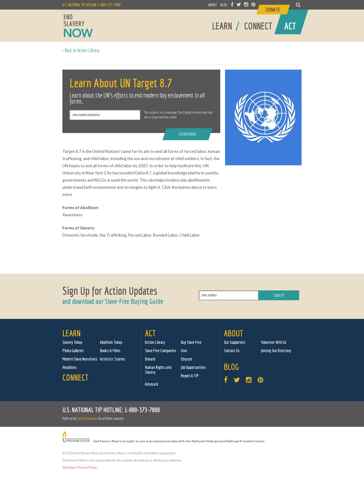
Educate (186, 358)
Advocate (151, 384)
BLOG (224, 5)
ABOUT (212, 5)
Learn (71, 333)
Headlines (69, 367)
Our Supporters (234, 342)
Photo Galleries (73, 350)
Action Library (155, 342)
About (233, 333)
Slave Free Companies (160, 350)
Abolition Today (111, 342)
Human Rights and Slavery (158, 370)
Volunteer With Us (274, 342)
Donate (150, 358)
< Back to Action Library (80, 50)
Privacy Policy (87, 467)
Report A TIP (190, 375)
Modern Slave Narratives (79, 358)
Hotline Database (87, 418)
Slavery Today (72, 342)
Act (150, 333)
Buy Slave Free (191, 342)
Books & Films (110, 350)
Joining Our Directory (276, 350)
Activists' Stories (112, 358)
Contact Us (232, 350)
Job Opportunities (193, 367)
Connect (75, 377)
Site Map (68, 467)
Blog (231, 367)
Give (184, 350)
